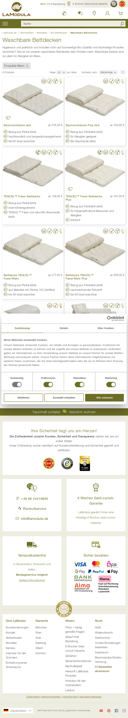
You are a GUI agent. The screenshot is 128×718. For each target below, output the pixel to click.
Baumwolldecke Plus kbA (83, 125)
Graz (38, 637)
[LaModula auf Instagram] (124, 711)
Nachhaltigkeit (73, 666)
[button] (52, 4)
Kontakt (10, 632)
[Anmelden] (107, 13)
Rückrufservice (32, 509)
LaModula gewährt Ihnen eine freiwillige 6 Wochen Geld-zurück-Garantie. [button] (96, 517)
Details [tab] (64, 328)
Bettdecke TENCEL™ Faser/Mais (18, 276)
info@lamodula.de (32, 519)
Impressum (101, 652)
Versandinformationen (78, 660)
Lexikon (70, 690)
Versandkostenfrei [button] (32, 555)
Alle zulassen (104, 397)
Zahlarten (71, 655)
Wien (39, 632)
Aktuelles (11, 642)
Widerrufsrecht (104, 632)
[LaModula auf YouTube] (101, 711)
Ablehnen (24, 397)
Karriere (10, 648)
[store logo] (16, 9)
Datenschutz (102, 637)
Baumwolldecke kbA (17, 125)
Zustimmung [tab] (22, 328)
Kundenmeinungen (17, 627)
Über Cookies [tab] (106, 328)
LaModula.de (9, 32)
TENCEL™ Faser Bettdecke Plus (84, 198)
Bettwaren (42, 32)
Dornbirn (41, 653)
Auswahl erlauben (64, 397)
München (41, 627)
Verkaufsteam (14, 637)
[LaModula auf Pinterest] (109, 711)
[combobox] (73, 24)
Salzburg (41, 642)
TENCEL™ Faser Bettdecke (22, 196)
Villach (39, 648)
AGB (98, 627)
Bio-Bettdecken (59, 32)
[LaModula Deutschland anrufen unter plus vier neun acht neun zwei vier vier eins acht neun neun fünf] (64, 13)
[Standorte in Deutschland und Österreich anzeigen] (94, 13)
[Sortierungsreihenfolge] (123, 72)
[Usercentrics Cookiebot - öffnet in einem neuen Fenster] (109, 318)
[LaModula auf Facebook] (116, 711)
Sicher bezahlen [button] (96, 555)
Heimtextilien (27, 32)
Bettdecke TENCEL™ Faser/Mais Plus (80, 276)
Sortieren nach (89, 72)
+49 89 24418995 (32, 499)
